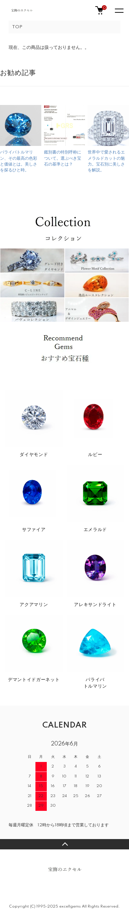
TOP (17, 27)
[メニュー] (118, 10)
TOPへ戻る (64, 844)
